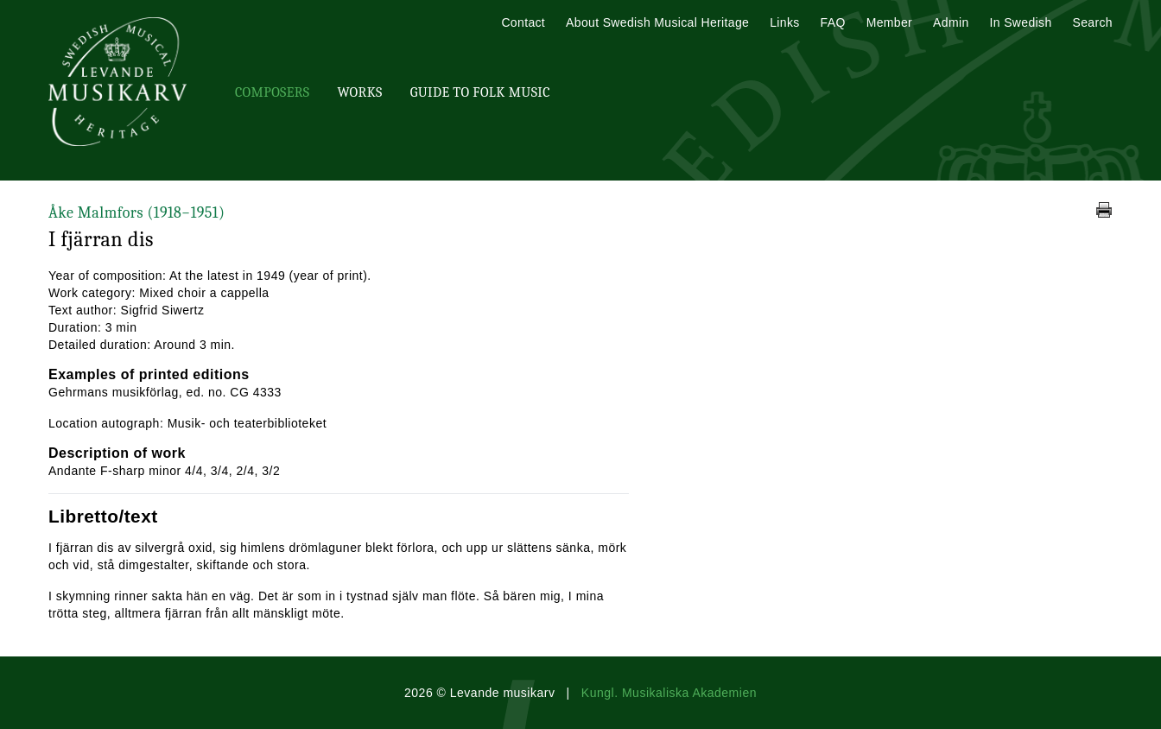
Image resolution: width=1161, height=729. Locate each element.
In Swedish (1021, 22)
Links (784, 22)
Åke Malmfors (136, 213)
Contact (523, 22)
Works (359, 92)
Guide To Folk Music (480, 92)
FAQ (833, 22)
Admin (950, 22)
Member (889, 22)
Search (1093, 22)
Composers (272, 92)
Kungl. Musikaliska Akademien (669, 693)
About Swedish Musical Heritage (657, 22)
